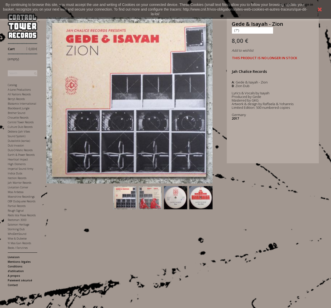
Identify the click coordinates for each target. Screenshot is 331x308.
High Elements (17, 164)
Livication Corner (18, 187)
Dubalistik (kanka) (19, 141)
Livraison (14, 257)
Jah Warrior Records (19, 182)
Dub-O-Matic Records (20, 150)
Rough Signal (16, 210)
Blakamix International (22, 103)
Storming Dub (16, 229)
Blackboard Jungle (18, 108)
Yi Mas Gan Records (19, 243)
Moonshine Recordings (21, 196)
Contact (13, 285)
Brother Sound (16, 113)
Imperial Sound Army (20, 169)
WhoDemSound (17, 234)
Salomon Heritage (18, 224)
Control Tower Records (21, 122)
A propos (14, 276)
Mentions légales (19, 262)
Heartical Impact (18, 159)
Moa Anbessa (16, 192)
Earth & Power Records (21, 155)
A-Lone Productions (19, 89)
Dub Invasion (16, 145)
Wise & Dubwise (17, 238)
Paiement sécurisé (20, 280)
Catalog (12, 85)
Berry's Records (16, 99)
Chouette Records (18, 117)
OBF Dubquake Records (21, 201)
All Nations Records (19, 94)
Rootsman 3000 (17, 220)
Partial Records (17, 206)
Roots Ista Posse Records (22, 215)
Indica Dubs (15, 173)
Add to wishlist (242, 50)
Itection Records (17, 178)
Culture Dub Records (20, 127)
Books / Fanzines (18, 248)
